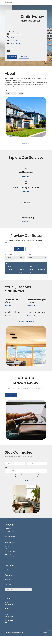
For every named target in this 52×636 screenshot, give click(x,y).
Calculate (9, 306)
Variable (20, 257)
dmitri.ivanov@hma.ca (16, 34)
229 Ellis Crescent (15, 44)
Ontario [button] (30, 257)
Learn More (26, 143)
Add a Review (11, 395)
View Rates (24, 56)
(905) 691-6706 (14, 37)
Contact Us (8, 584)
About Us (7, 579)
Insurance (7, 534)
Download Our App (10, 557)
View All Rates (32, 249)
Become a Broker (9, 582)
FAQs (6, 549)
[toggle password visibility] (29, 589)
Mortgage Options (10, 531)
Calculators (8, 546)
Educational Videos (10, 552)
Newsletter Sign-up (10, 554)
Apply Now (12, 57)
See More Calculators (26, 322)
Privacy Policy (43, 632)
